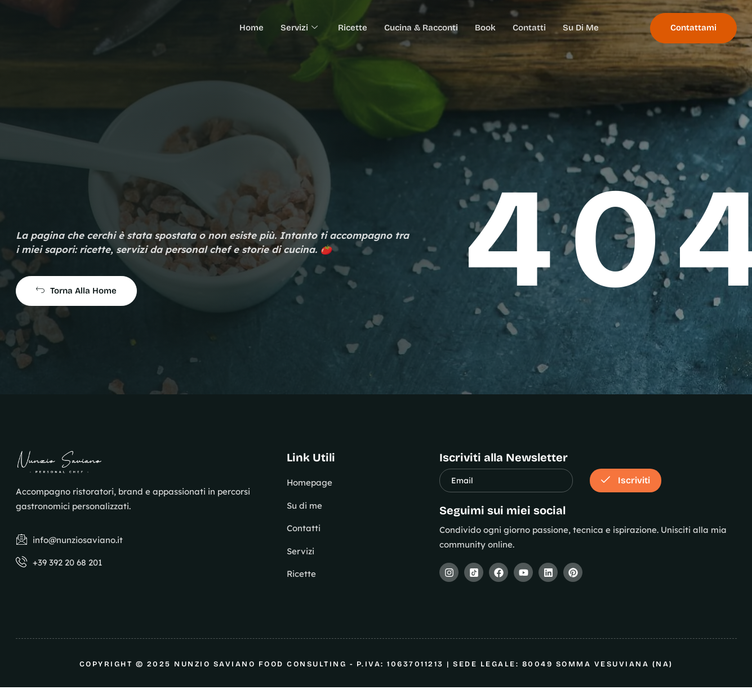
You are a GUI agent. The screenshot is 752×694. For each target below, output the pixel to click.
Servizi (299, 28)
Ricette (352, 28)
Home (251, 28)
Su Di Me (581, 28)
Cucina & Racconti (421, 28)
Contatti (529, 28)
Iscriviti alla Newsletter (503, 457)
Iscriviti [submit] (625, 480)
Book (485, 28)
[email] (506, 480)
